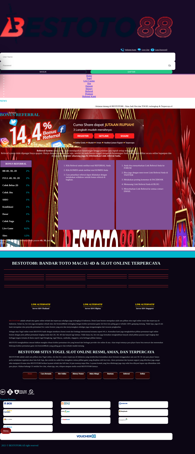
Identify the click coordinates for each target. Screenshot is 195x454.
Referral (89, 91)
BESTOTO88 (14, 321)
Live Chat (143, 49)
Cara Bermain (46, 374)
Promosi (89, 94)
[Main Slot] (24, 276)
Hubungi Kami (128, 49)
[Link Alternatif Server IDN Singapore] (138, 306)
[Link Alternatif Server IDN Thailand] (34, 306)
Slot (89, 83)
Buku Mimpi (94, 374)
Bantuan (110, 374)
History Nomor (78, 374)
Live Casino (89, 81)
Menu (5, 431)
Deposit (89, 86)
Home (89, 75)
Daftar (142, 374)
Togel (89, 78)
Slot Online (62, 374)
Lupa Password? (159, 49)
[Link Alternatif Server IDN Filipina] (86, 306)
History (89, 88)
